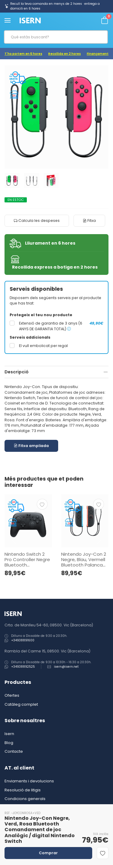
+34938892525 (23, 667)
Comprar (48, 852)
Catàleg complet (21, 704)
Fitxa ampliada (31, 445)
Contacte (14, 751)
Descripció (17, 372)
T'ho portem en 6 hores (23, 54)
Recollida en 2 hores (64, 54)
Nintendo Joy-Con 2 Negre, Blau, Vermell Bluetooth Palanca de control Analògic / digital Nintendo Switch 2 (84, 567)
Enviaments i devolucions (29, 781)
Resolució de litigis (23, 790)
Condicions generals (25, 799)
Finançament (97, 54)
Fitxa (89, 220)
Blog (9, 743)
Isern (9, 734)
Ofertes (12, 695)
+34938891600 (22, 640)
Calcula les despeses (37, 220)
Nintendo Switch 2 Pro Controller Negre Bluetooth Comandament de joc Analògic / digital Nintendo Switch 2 (27, 567)
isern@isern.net (66, 667)
